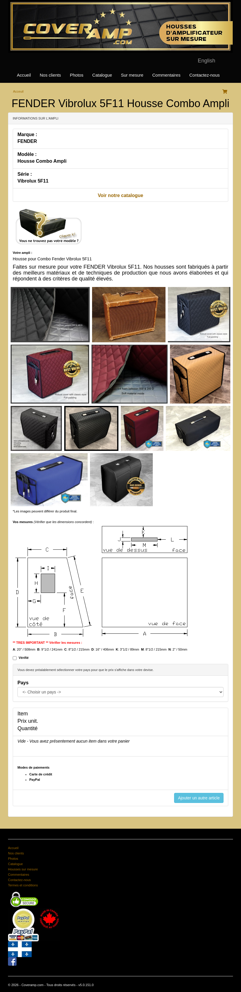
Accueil (24, 75)
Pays (22, 682)
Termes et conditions (23, 885)
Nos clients (50, 75)
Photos (76, 75)
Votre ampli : (22, 252)
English (206, 61)
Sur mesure (132, 75)
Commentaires (166, 75)
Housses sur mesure (23, 869)
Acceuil (18, 91)
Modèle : (27, 154)
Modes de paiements (33, 767)
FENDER (27, 141)
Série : (24, 174)
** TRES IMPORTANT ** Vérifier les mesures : (47, 642)
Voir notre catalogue (120, 195)
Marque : (27, 134)
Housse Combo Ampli (42, 161)
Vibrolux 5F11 (33, 180)
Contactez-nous (204, 75)
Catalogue (102, 75)
